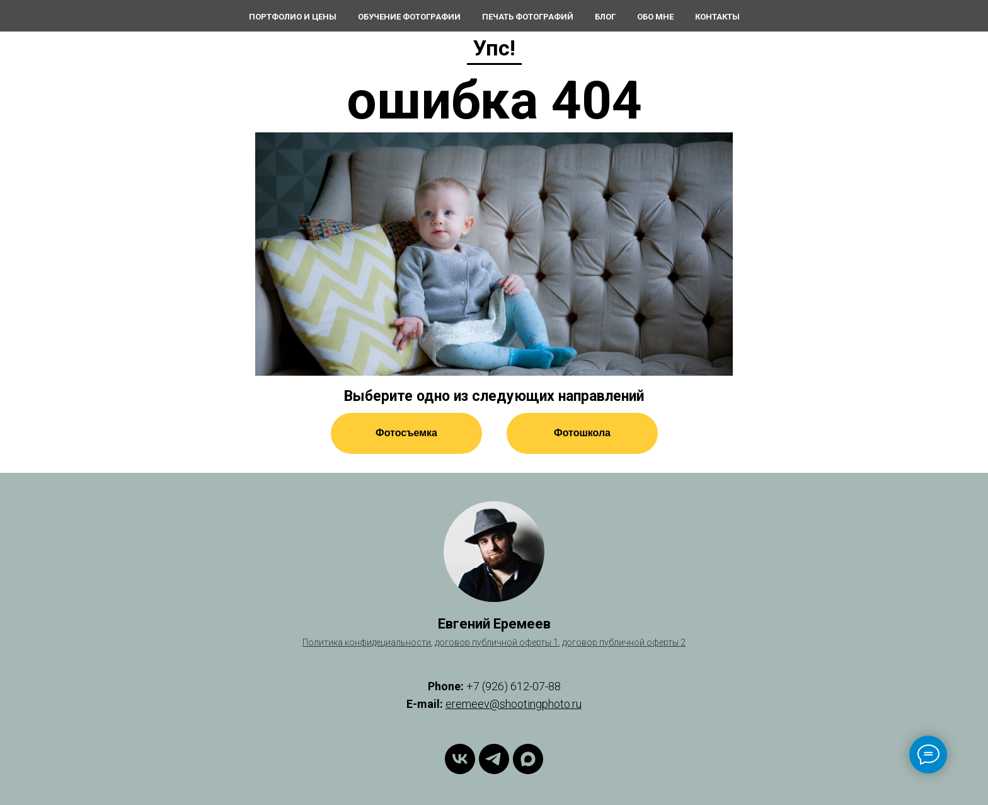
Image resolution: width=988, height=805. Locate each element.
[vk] (460, 759)
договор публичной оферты (620, 642)
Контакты (717, 16)
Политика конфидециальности (366, 642)
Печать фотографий (527, 16)
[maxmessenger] (528, 759)
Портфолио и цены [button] (292, 16)
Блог (605, 16)
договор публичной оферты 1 (496, 642)
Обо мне (655, 16)
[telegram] (494, 759)
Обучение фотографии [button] (409, 16)
